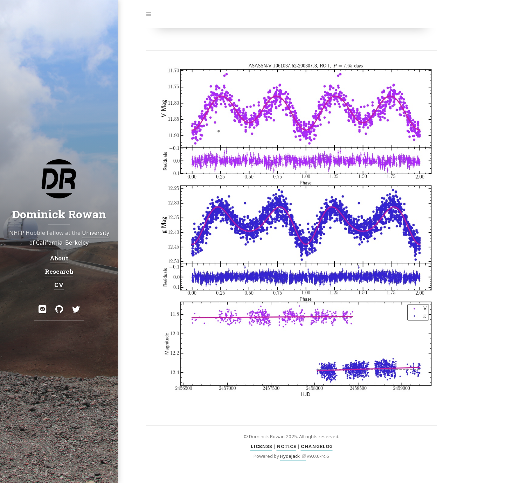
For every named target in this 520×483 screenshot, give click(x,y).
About (59, 258)
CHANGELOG (317, 446)
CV (59, 285)
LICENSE (261, 446)
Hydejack (290, 456)
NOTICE (286, 446)
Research (58, 271)
